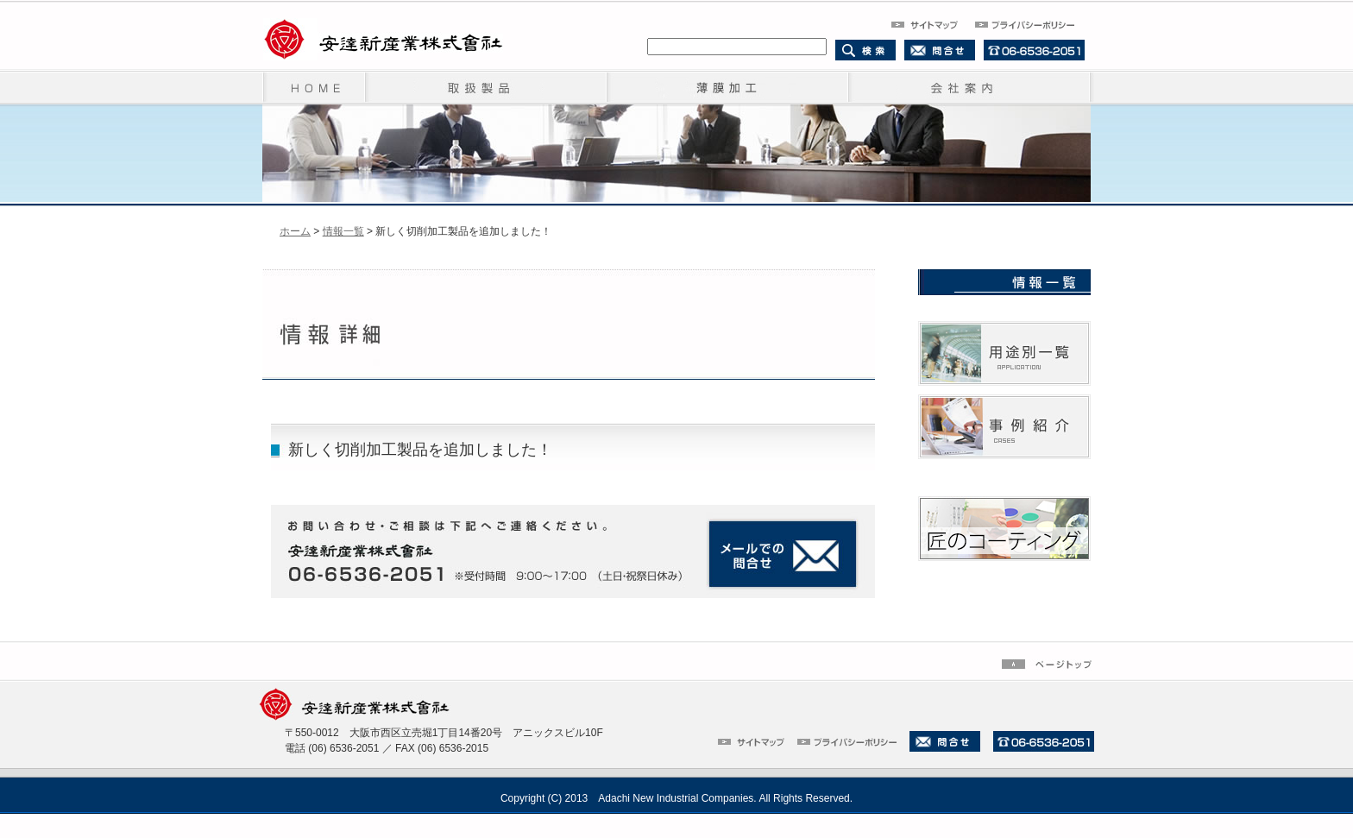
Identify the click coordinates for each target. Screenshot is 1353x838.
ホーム (295, 231)
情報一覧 (343, 231)
